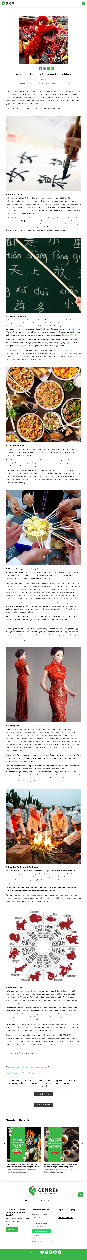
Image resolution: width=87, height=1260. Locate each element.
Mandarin (33, 218)
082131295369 (43, 1224)
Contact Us (45, 1201)
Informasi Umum (33, 83)
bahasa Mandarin (71, 335)
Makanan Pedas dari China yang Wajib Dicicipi (27, 1067)
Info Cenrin (21, 83)
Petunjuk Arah (43, 1094)
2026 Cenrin (43, 1257)
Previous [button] (4, 1143)
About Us (29, 1201)
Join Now (11, 1229)
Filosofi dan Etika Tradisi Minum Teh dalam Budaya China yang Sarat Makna (61, 1165)
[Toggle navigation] (84, 3)
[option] (25, 1151)
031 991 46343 (39, 1227)
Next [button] (82, 1143)
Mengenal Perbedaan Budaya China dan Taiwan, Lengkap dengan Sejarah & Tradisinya (24, 1165)
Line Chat (36, 1235)
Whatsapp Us (41, 1231)
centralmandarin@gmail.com (43, 1241)
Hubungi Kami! (43, 1105)
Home (12, 1201)
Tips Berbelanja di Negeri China (20, 1073)
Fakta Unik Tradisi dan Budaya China (56, 83)
